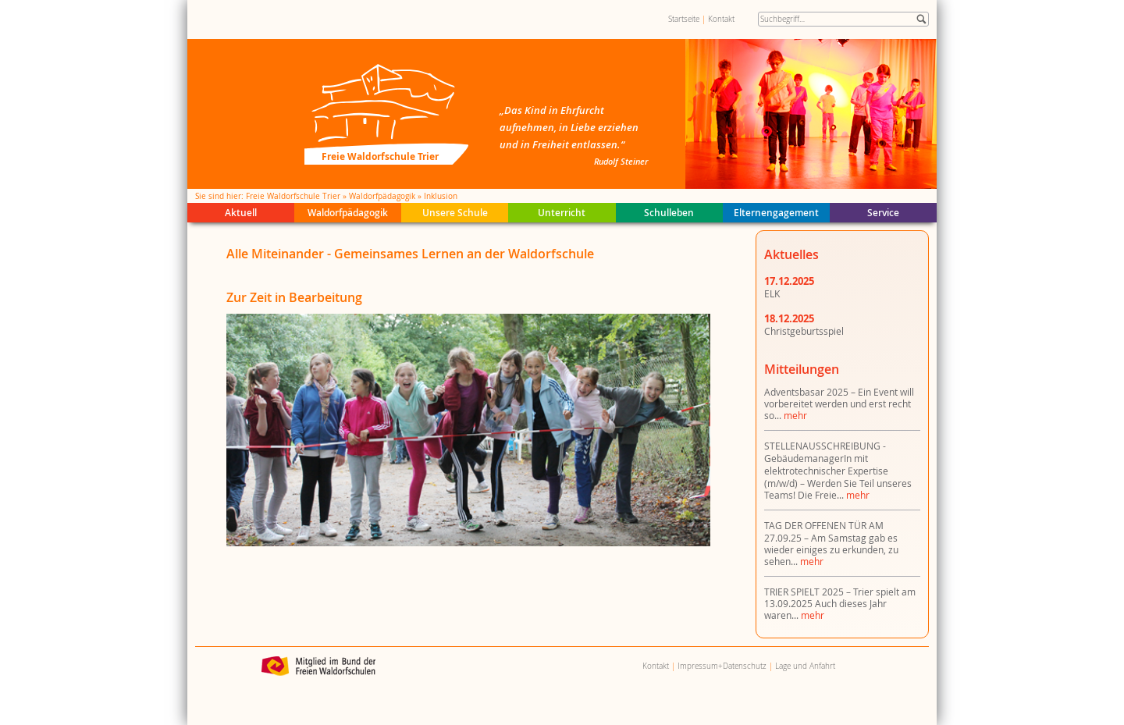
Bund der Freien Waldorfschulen (318, 666)
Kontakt (721, 19)
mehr (795, 415)
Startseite (683, 19)
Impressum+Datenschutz (722, 666)
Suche (921, 19)
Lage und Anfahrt (805, 666)
